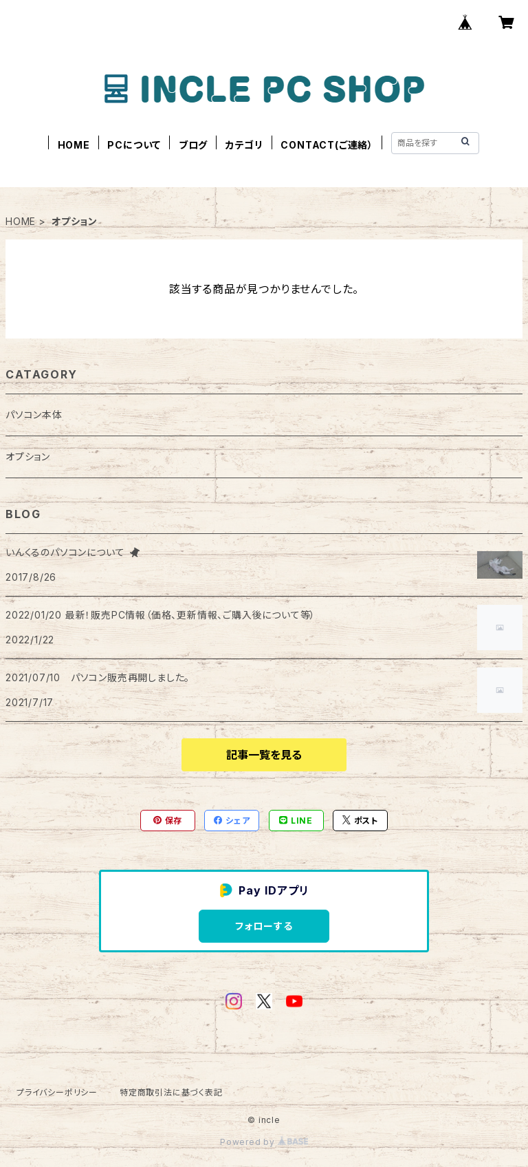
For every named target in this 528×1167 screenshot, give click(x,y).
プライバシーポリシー (57, 1092)
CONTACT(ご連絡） (326, 145)
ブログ (193, 145)
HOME (74, 145)
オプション (28, 456)
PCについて (134, 145)
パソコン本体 (34, 414)
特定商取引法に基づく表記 (171, 1092)
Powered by (264, 1142)
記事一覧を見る (264, 755)
